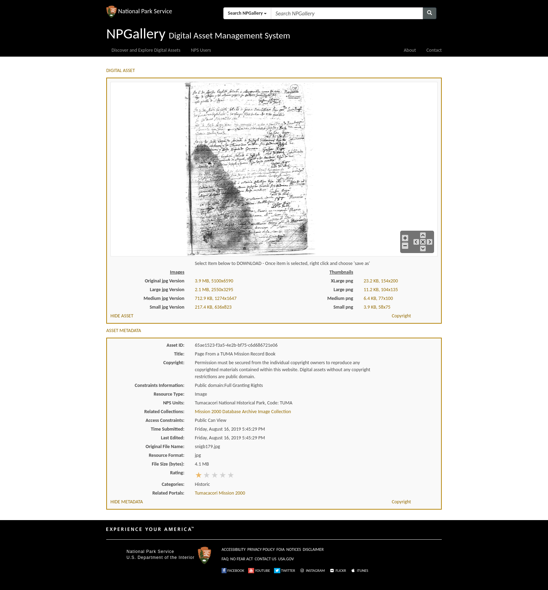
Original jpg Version (164, 281)
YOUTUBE (259, 570)
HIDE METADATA (126, 502)
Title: (179, 354)
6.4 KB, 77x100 (378, 298)
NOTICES (293, 549)
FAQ (225, 558)
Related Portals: (168, 493)
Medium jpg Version (164, 298)
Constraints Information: (160, 385)
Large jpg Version (167, 290)
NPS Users (201, 50)
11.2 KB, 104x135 (381, 290)
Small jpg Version (167, 307)
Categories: (173, 484)
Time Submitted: (168, 429)
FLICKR (337, 570)
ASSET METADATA (123, 330)
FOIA (280, 549)
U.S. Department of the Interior (160, 557)
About (410, 50)
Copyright (401, 316)
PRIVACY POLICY (261, 549)
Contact (434, 50)
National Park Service (150, 551)
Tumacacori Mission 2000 (220, 493)
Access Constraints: (164, 420)
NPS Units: (174, 403)
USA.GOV (286, 558)
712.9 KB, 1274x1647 (216, 298)
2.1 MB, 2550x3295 (214, 290)
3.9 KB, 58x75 (377, 307)
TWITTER (284, 570)
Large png (343, 290)
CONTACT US (265, 558)
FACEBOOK (233, 570)
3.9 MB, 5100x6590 (214, 281)
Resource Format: (167, 455)
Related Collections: (164, 412)
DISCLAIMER (313, 549)
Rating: (177, 473)
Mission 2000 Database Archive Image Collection (243, 412)
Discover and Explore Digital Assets (145, 50)
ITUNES (359, 570)
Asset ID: (175, 345)
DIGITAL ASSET (120, 70)
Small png (343, 307)
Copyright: (173, 363)
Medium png (340, 298)
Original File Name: (165, 446)
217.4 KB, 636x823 (213, 307)
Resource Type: (169, 394)
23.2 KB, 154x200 (381, 281)
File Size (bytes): (168, 464)
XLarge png (342, 281)
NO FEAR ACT (241, 558)
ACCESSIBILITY (234, 549)
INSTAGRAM (312, 570)
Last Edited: (173, 438)
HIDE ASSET (122, 316)
